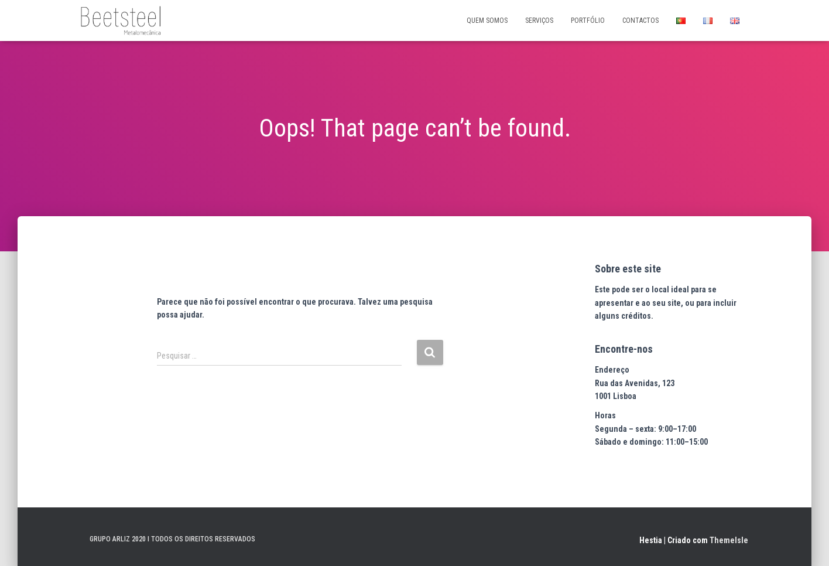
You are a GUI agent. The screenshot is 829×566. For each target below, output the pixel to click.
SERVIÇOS (539, 20)
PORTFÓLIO (588, 20)
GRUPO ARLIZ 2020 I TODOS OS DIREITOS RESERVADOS (172, 539)
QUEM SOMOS (487, 20)
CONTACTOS (640, 20)
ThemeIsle (729, 540)
